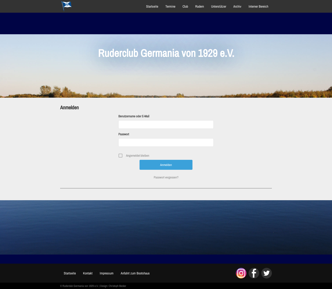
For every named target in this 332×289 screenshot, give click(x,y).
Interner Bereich (258, 6)
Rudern (199, 6)
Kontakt (88, 273)
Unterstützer (218, 6)
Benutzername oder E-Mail (133, 116)
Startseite (152, 6)
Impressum (106, 273)
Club (185, 6)
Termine (170, 6)
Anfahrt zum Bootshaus (135, 273)
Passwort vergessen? (166, 177)
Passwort (123, 134)
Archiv (237, 6)
